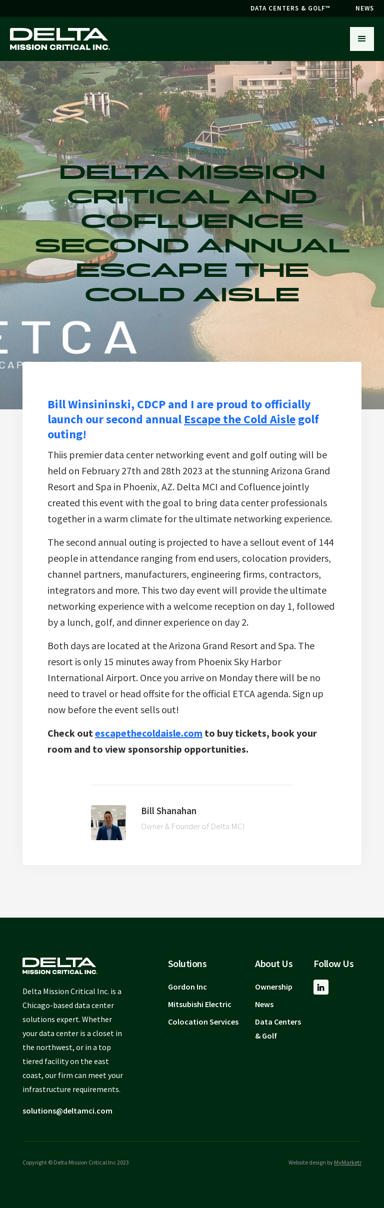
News (264, 1004)
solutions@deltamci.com (67, 1111)
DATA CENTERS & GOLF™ (290, 8)
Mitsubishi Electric (200, 1004)
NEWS (365, 8)
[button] (362, 39)
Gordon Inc (187, 987)
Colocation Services (203, 1022)
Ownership (273, 987)
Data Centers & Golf (278, 1029)
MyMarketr (348, 1162)
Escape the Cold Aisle (240, 419)
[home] (60, 39)
